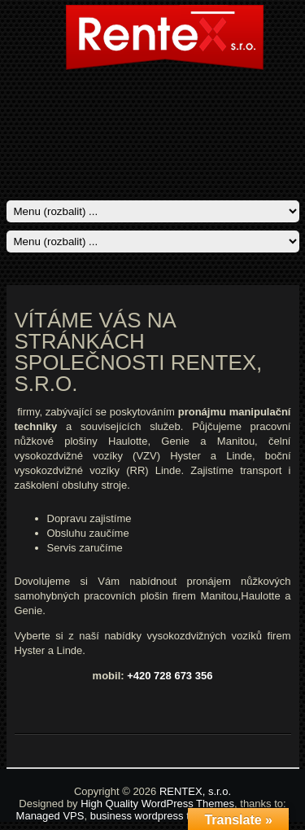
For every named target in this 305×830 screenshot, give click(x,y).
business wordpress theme (153, 816)
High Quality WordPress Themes (157, 803)
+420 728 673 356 (169, 676)
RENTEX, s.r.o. (195, 791)
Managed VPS (50, 816)
